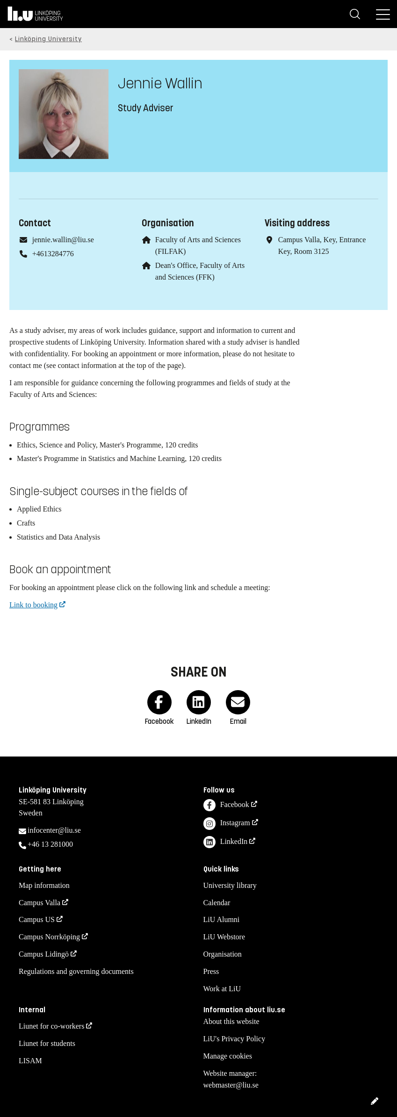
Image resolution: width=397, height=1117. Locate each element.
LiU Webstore (224, 937)
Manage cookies (227, 1056)
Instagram (226, 823)
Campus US (37, 919)
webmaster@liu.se (231, 1085)
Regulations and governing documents (76, 971)
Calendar (217, 903)
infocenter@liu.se (54, 830)
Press (211, 971)
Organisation (222, 954)
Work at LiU (222, 989)
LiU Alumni (221, 919)
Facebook (226, 805)
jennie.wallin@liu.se (63, 240)
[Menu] (383, 14)
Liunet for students (47, 1043)
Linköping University (48, 39)
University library (230, 885)
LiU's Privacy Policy (234, 1039)
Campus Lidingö (44, 954)
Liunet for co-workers (51, 1026)
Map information (44, 885)
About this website (231, 1021)
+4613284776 (53, 254)
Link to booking (33, 605)
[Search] (355, 14)
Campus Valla (39, 903)
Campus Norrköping (49, 937)
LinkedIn (225, 842)
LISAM (30, 1061)
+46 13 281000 (50, 844)
